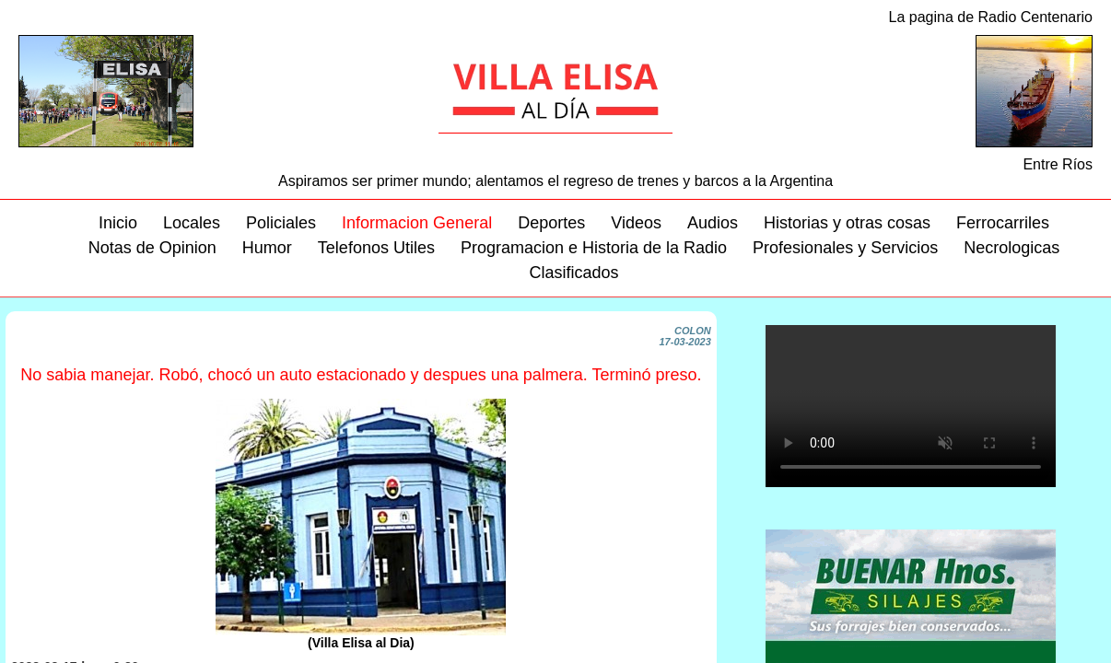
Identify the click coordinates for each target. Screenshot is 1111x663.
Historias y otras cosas (847, 223)
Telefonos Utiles (376, 247)
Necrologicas (1011, 247)
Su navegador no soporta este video (911, 406)
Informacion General (417, 223)
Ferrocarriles (1002, 223)
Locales (191, 223)
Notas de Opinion (152, 247)
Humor (267, 247)
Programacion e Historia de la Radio (594, 247)
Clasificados (573, 272)
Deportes (551, 223)
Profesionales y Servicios (845, 247)
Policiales (281, 223)
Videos (636, 223)
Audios (712, 223)
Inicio (118, 223)
